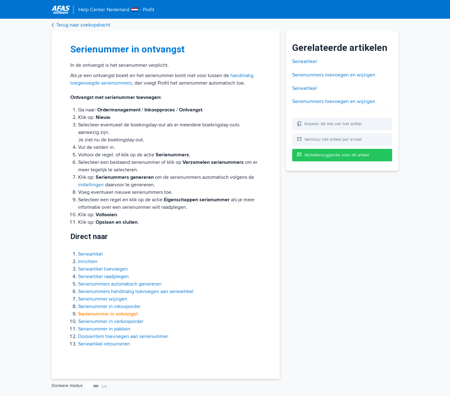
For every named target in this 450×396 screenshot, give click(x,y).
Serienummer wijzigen (102, 299)
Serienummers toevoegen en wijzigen (333, 75)
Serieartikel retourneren (104, 344)
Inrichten (88, 261)
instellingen (91, 185)
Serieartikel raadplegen (103, 276)
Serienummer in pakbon (104, 329)
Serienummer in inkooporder (109, 306)
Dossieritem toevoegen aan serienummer (123, 336)
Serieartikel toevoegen (103, 269)
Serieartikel (90, 254)
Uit (104, 386)
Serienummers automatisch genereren (120, 284)
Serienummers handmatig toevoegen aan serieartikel (135, 291)
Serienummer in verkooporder (110, 321)
